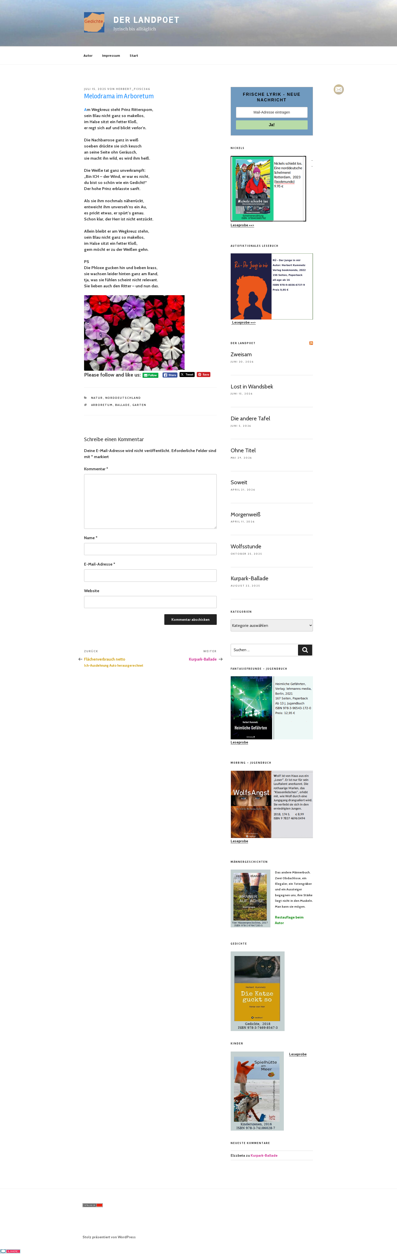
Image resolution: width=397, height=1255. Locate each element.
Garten (139, 405)
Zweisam (241, 354)
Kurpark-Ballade (249, 578)
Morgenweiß (246, 514)
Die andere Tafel (250, 418)
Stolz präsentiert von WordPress (109, 1237)
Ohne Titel (243, 450)
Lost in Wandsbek (252, 386)
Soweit (239, 482)
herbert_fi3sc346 (133, 89)
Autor (88, 55)
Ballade (122, 405)
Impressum (111, 55)
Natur (97, 398)
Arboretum (102, 405)
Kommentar (96, 468)
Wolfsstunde (246, 546)
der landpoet (146, 20)
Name (90, 537)
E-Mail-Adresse (99, 564)
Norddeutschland (123, 398)
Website (91, 590)
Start (134, 55)
